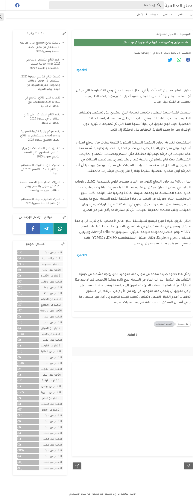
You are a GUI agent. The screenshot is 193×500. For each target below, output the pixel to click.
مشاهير (161, 14)
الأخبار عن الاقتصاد (44, 281)
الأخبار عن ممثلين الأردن (44, 427)
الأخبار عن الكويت (45, 345)
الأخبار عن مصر (45, 409)
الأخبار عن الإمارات (44, 287)
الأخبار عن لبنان (45, 398)
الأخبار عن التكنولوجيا (44, 293)
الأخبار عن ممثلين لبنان (44, 462)
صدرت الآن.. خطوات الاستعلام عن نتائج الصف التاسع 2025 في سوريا (34, 169)
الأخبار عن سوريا (45, 392)
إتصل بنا (132, 14)
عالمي (174, 14)
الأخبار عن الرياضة (45, 310)
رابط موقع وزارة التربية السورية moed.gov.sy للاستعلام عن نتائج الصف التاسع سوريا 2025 (34, 135)
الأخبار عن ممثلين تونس (44, 438)
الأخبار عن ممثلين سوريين (44, 450)
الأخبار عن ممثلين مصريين (44, 468)
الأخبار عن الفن (45, 333)
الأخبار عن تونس (45, 386)
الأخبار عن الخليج (45, 304)
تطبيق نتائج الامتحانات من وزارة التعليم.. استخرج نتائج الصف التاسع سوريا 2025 (34, 152)
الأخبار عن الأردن (45, 269)
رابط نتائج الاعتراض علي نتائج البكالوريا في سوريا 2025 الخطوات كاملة (35, 118)
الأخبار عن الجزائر (45, 299)
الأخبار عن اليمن (45, 374)
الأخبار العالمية (174, 5)
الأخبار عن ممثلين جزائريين (44, 444)
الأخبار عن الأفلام (45, 275)
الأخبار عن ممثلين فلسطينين (44, 456)
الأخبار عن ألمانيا (45, 351)
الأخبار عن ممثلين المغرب (44, 433)
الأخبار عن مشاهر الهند (44, 403)
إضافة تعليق (134, 52)
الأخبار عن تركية (45, 380)
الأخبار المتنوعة (158, 323)
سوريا (187, 14)
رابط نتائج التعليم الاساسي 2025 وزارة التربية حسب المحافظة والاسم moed (37, 63)
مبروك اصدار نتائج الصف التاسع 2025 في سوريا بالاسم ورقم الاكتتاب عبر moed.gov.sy (34, 186)
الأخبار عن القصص (44, 339)
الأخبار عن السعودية (44, 316)
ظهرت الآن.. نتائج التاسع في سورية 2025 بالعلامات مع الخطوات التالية (36, 101)
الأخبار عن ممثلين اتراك (44, 415)
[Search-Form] (100, 5)
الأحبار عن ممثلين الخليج (44, 252)
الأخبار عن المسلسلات (44, 357)
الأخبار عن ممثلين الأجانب (44, 421)
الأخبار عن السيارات (44, 322)
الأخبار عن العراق (45, 328)
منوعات (148, 14)
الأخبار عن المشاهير (44, 363)
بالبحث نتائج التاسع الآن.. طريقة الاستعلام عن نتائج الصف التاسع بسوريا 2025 (34, 47)
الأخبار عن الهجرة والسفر (44, 368)
